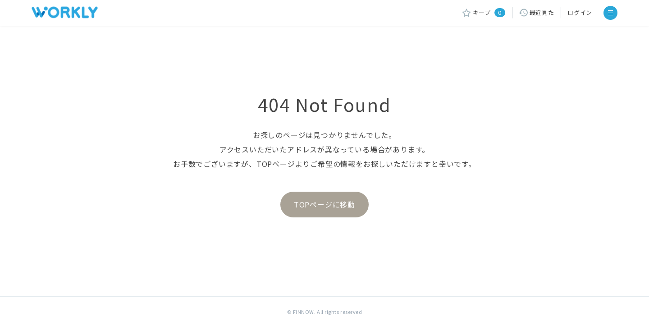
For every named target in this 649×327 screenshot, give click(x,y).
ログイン (579, 12)
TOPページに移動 (324, 204)
